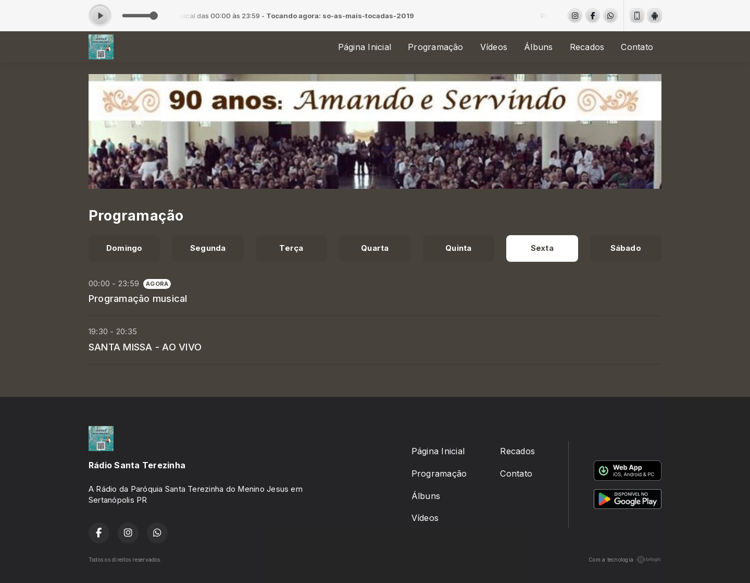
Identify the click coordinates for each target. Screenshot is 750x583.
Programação (436, 47)
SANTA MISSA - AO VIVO (145, 347)
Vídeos (493, 47)
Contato (637, 47)
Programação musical (138, 298)
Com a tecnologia (625, 559)
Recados (587, 47)
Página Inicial (364, 47)
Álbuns (538, 47)
